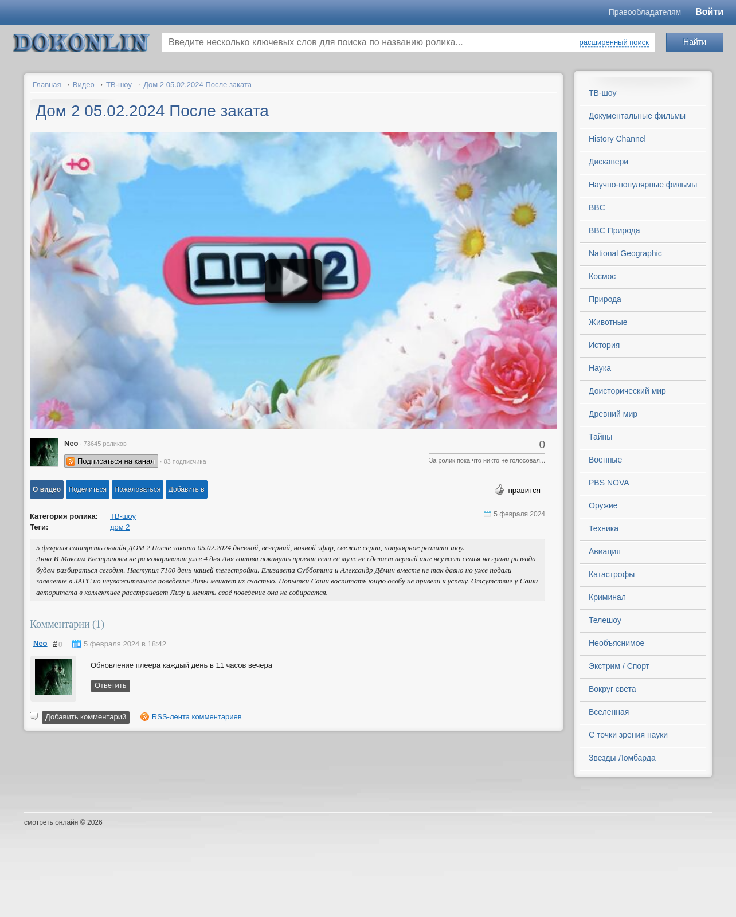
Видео (84, 84)
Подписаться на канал (116, 461)
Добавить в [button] (187, 489)
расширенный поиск (614, 42)
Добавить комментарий (85, 716)
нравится (524, 490)
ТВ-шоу (119, 84)
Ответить (111, 685)
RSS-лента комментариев (197, 716)
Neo (40, 643)
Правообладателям (645, 12)
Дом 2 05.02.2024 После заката (197, 84)
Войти (709, 12)
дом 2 (120, 527)
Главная (47, 84)
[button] (47, 489)
